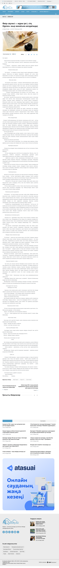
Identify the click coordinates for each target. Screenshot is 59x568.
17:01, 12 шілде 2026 (34, 427)
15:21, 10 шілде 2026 (7, 448)
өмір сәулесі (16, 380)
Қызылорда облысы (8, 550)
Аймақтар (10, 16)
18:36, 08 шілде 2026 (34, 455)
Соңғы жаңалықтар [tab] (16, 421)
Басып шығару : (7, 54)
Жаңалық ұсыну (41, 1)
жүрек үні (24, 380)
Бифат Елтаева (6, 29)
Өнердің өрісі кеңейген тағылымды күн (40, 445)
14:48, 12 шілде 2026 (7, 434)
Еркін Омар (24, 552)
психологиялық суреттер (20, 550)
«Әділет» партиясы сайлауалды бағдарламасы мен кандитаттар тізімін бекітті (15, 446)
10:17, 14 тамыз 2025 (40, 540)
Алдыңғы (5, 390)
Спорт (27, 11)
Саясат (4, 11)
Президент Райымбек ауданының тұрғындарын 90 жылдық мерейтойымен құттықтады (42, 432)
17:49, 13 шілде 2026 (7, 427)
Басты (4, 16)
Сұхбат (22, 11)
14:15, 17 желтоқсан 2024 (16, 29)
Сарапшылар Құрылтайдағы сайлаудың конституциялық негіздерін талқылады (40, 453)
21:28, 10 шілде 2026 (34, 441)
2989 (14, 54)
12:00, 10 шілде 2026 (7, 453)
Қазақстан (20, 555)
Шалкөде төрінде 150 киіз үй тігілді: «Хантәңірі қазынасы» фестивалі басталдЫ (15, 439)
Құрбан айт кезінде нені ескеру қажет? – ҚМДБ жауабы (41, 523)
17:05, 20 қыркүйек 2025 (41, 533)
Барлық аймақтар (44, 11)
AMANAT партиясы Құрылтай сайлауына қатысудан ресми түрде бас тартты (10, 411)
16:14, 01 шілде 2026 (25, 416)
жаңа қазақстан (7, 547)
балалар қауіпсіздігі (15, 552)
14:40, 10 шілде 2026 (34, 447)
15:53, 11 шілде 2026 (7, 441)
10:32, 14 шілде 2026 (8, 1)
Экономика (10, 11)
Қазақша (49, 1)
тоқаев (5, 555)
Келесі (36, 390)
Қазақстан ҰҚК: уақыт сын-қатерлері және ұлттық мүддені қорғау (14, 425)
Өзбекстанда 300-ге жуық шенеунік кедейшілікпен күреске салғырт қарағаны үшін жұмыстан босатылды (28, 387)
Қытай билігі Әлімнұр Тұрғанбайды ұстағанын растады (41, 538)
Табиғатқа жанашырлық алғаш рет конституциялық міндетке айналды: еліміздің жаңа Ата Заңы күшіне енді (29, 412)
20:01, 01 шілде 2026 (7, 414)
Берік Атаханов (12, 555)
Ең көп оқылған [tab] (43, 421)
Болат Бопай (31, 380)
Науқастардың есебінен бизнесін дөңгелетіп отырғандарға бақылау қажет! (14, 432)
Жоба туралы (8, 14)
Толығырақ (34, 11)
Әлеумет (17, 11)
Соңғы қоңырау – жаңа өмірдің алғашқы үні (14, 452)
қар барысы (6, 552)
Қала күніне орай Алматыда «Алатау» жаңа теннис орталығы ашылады (41, 530)
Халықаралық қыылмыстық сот (20, 547)
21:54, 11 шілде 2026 (34, 434)
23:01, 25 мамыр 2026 (40, 526)
